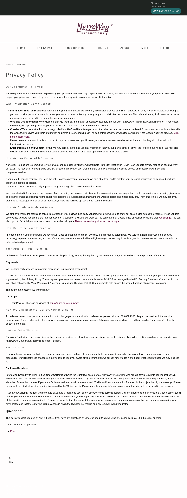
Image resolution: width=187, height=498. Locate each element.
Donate (125, 47)
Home (21, 47)
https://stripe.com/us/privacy (64, 303)
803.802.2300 (159, 7)
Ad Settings (165, 217)
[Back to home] (93, 29)
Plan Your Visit (74, 47)
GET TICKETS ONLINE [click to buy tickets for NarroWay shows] (166, 11)
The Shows (44, 47)
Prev (12, 431)
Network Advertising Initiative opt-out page (97, 221)
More (144, 47)
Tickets (165, 47)
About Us (102, 47)
